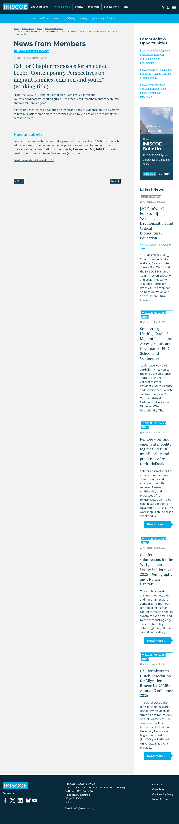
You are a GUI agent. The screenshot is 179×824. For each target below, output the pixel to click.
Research (93, 7)
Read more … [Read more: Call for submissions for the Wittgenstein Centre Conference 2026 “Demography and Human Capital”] (156, 642)
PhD (126, 7)
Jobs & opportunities (103, 19)
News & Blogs (62, 7)
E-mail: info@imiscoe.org (79, 808)
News (33, 19)
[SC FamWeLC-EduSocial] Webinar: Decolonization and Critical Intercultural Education (156, 224)
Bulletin (44, 19)
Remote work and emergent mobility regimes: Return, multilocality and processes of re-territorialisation (155, 452)
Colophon (158, 789)
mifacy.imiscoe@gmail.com (64, 154)
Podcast (57, 19)
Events (79, 7)
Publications (111, 7)
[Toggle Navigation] (174, 8)
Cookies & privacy (163, 794)
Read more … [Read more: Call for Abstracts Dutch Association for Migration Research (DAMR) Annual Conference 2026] (156, 757)
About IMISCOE (39, 7)
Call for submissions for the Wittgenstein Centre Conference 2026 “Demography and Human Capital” (156, 570)
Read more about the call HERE (34, 161)
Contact (157, 784)
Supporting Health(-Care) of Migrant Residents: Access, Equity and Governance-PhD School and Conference (156, 344)
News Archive (160, 799)
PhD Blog (70, 19)
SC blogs (83, 19)
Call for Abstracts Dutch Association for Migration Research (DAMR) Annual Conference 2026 (156, 684)
